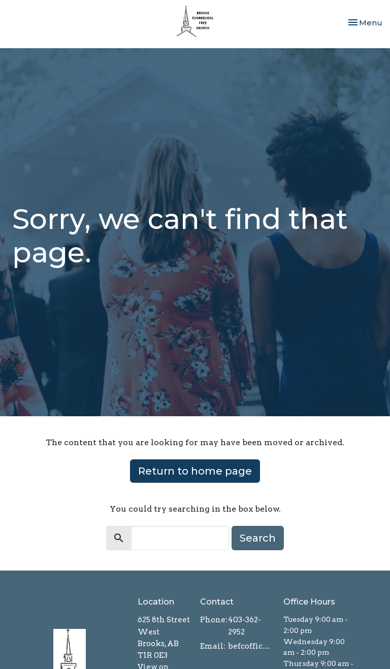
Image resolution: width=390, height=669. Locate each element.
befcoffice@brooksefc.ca (250, 646)
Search (258, 538)
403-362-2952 (244, 625)
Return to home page (195, 471)
